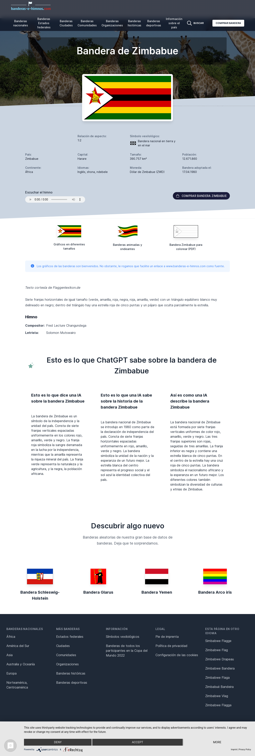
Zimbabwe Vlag (216, 696)
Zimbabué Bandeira (219, 687)
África (10, 637)
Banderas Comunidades (87, 23)
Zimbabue (31, 158)
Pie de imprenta (167, 637)
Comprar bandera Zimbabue (201, 195)
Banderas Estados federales (44, 23)
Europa (11, 673)
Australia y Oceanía (20, 664)
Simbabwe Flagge (218, 641)
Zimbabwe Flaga (217, 678)
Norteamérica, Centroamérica (17, 685)
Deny (58, 742)
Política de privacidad (171, 646)
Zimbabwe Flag (216, 650)
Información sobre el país (174, 23)
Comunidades (66, 655)
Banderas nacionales (20, 23)
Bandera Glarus (98, 592)
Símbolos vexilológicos (122, 637)
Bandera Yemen (156, 592)
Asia (9, 655)
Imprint (234, 749)
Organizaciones (67, 664)
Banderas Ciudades (66, 23)
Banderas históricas (134, 23)
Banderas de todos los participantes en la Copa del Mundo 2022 (126, 650)
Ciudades (63, 646)
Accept (137, 742)
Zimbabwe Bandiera (220, 668)
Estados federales (69, 637)
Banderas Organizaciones (112, 23)
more (217, 742)
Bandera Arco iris (215, 592)
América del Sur (17, 646)
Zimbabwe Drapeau (219, 659)
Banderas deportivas (153, 23)
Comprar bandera (228, 23)
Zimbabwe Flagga (218, 705)
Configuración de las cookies (176, 655)
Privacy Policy (245, 749)
